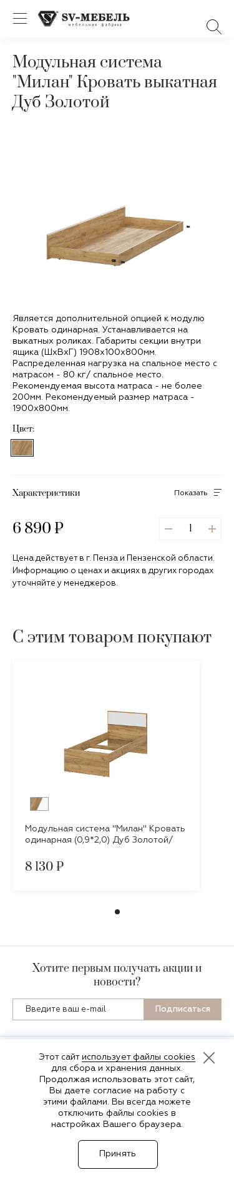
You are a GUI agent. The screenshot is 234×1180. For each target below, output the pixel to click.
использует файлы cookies (138, 1057)
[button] (190, 277)
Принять (118, 1153)
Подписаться (182, 1009)
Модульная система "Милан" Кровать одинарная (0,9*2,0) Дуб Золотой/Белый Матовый (105, 840)
